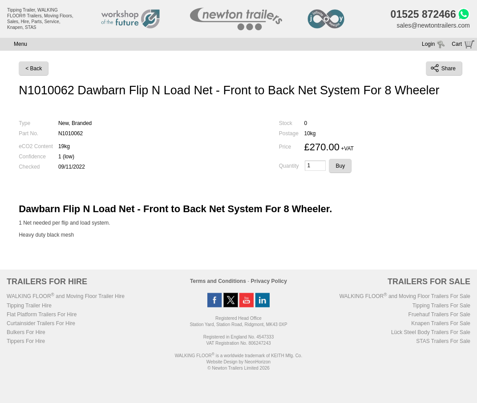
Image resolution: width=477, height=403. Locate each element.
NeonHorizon (258, 361)
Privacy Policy (269, 281)
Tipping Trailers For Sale (441, 305)
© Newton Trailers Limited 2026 (238, 368)
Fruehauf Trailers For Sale (439, 314)
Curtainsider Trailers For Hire (41, 323)
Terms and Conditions (218, 281)
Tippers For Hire (26, 341)
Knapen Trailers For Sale (440, 323)
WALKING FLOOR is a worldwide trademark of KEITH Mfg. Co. (238, 355)
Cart (457, 44)
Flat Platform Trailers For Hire (42, 314)
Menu (20, 44)
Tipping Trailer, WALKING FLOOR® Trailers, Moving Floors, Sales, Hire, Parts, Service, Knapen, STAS (40, 19)
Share (443, 68)
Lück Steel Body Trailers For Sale (430, 332)
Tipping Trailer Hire (29, 305)
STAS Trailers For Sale (443, 341)
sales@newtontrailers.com (433, 25)
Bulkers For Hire (26, 332)
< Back (33, 68)
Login (428, 44)
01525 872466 (423, 14)
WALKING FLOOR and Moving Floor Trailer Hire (66, 296)
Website (222, 361)
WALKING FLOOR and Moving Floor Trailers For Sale (405, 296)
